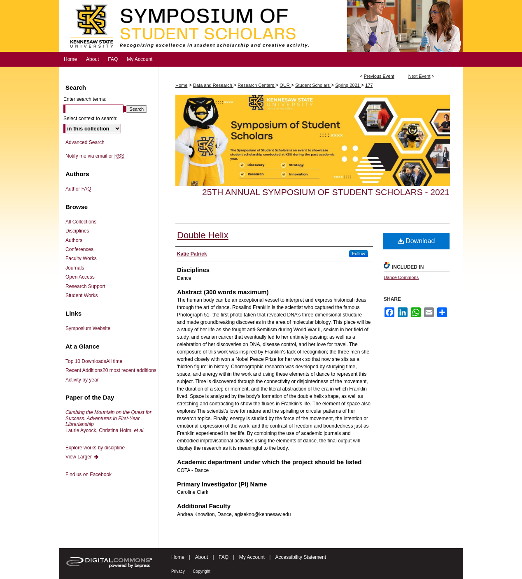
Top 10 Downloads (93, 361)
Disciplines (77, 231)
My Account (252, 557)
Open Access (80, 277)
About (201, 557)
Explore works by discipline (95, 448)
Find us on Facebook (88, 474)
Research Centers (256, 85)
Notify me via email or (94, 156)
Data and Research (213, 85)
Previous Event (379, 76)
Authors (73, 240)
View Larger (82, 457)
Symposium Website (87, 328)
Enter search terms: (85, 99)
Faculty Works (81, 258)
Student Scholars (313, 85)
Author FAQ (78, 189)
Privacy (178, 571)
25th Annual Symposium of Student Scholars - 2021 (326, 192)
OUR (285, 85)
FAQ (223, 557)
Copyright (201, 571)
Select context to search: (90, 118)
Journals (74, 268)
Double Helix (202, 235)
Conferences (79, 249)
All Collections (80, 222)
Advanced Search (85, 142)
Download (416, 240)
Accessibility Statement (300, 557)
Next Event (419, 76)
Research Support (85, 286)
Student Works (81, 295)
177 (369, 85)
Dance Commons (401, 277)
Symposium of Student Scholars (261, 26)
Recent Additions (110, 370)
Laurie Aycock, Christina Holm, (108, 421)
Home (181, 85)
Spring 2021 (348, 85)
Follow (358, 253)
